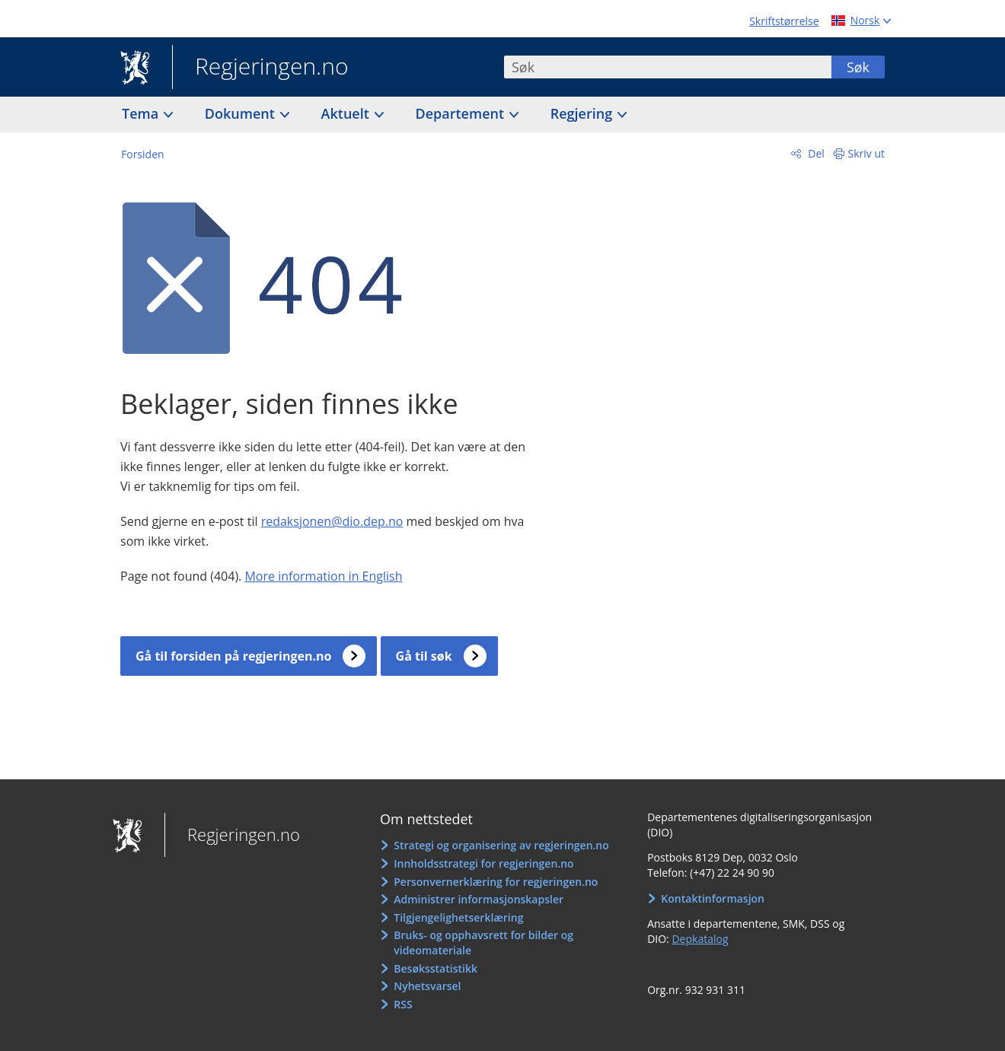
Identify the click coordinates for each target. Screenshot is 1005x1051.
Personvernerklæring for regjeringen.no (496, 881)
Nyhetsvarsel (427, 986)
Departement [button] (462, 113)
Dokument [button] (242, 113)
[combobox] (667, 67)
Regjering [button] (583, 113)
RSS (403, 1004)
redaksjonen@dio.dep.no (332, 521)
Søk (858, 67)
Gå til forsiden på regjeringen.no (233, 656)
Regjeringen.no (260, 67)
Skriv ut (866, 153)
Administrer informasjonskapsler (478, 899)
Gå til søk (424, 656)
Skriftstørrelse (783, 21)
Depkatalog (700, 939)
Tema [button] (142, 113)
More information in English (323, 576)
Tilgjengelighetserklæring (458, 917)
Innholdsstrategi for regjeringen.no (483, 863)
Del (815, 153)
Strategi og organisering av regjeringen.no (501, 845)
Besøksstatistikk (435, 968)
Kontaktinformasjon (712, 898)
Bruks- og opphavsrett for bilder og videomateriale (483, 942)
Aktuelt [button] (347, 113)
